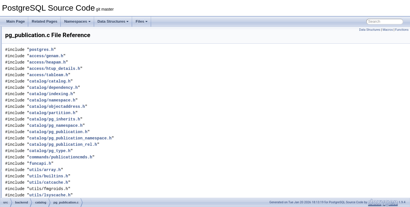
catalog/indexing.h (123, 94)
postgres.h (113, 49)
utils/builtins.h (120, 176)
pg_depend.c (43, 64)
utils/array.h (117, 169)
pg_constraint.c (44, 45)
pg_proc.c (40, 109)
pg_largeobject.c (45, 83)
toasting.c (40, 159)
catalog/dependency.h (125, 87)
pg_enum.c (41, 71)
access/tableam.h (120, 75)
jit (29, 185)
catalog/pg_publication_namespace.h (142, 138)
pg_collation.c (43, 39)
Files (142, 21)
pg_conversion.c (45, 52)
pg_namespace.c (46, 90)
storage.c (40, 153)
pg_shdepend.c (44, 128)
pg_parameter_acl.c (48, 102)
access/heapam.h (119, 62)
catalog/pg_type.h (121, 151)
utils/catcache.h (120, 182)
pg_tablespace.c (45, 140)
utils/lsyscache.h (121, 195)
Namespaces (77, 21)
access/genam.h (118, 56)
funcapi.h (112, 163)
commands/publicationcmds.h (132, 157)
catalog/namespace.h (124, 100)
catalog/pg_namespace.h (128, 125)
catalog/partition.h (124, 113)
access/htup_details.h (126, 68)
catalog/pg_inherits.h (126, 119)
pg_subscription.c (46, 134)
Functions (402, 30)
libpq (31, 197)
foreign (33, 178)
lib (30, 191)
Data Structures (113, 21)
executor (34, 172)
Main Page (15, 21)
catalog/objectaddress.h (129, 106)
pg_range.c (41, 121)
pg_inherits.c (42, 77)
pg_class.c (41, 33)
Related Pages (44, 21)
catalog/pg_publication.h (130, 132)
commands (36, 166)
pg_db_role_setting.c (49, 58)
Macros (388, 30)
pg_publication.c (45, 115)
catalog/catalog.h (121, 81)
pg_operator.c (43, 96)
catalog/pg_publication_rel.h (135, 144)
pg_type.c (40, 147)
